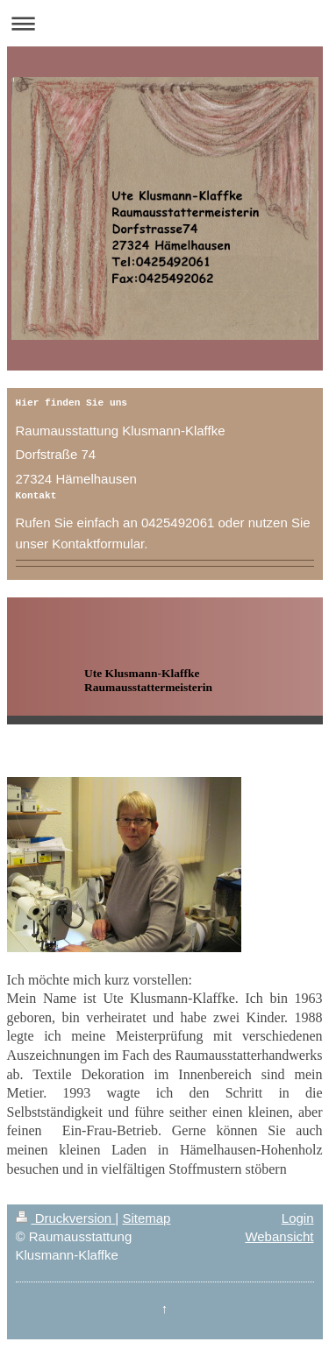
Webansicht (279, 1236)
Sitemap (146, 1218)
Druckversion (66, 1218)
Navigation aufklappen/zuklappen (164, 23)
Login (298, 1218)
